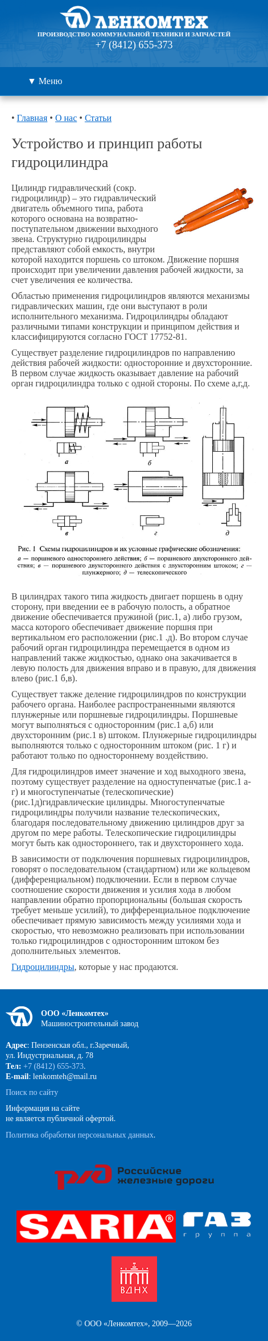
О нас (66, 118)
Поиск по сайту (32, 1092)
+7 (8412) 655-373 (133, 45)
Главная (32, 118)
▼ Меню (44, 81)
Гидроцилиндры (42, 967)
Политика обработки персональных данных (80, 1135)
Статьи (98, 118)
